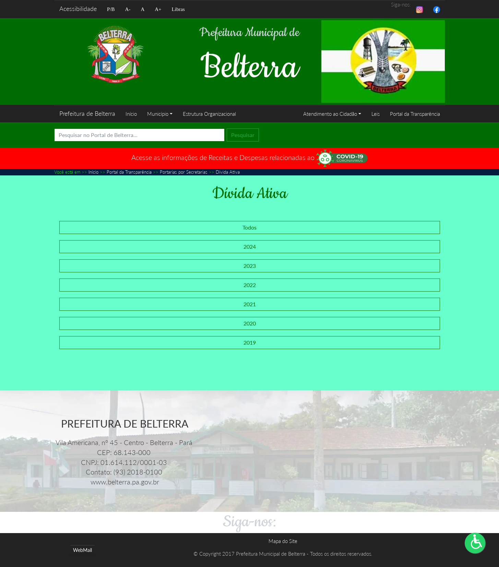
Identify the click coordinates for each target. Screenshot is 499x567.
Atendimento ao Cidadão (330, 114)
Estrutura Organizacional (209, 114)
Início (131, 114)
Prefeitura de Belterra (87, 113)
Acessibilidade (78, 8)
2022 (249, 284)
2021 (249, 303)
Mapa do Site (283, 541)
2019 (249, 342)
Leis (375, 114)
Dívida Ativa (228, 172)
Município (157, 114)
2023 (249, 265)
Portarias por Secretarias (183, 172)
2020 (249, 323)
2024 (249, 246)
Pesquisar (242, 135)
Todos (249, 227)
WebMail (82, 550)
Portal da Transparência (415, 114)
